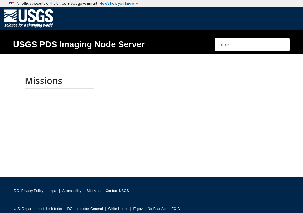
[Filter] (252, 44)
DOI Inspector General (85, 209)
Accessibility (71, 191)
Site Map (93, 191)
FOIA (176, 209)
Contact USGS (117, 191)
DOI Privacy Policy (28, 191)
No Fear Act (157, 209)
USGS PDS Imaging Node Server (79, 44)
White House (118, 209)
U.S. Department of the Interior (38, 209)
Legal (52, 191)
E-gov (138, 209)
